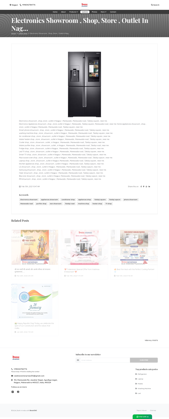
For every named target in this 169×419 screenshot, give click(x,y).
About (63, 12)
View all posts (151, 340)
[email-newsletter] (105, 360)
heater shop (97, 204)
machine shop (83, 204)
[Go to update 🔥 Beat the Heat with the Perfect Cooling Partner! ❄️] (134, 254)
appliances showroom (49, 200)
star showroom (55, 204)
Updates (85, 12)
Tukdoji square (100, 200)
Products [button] (73, 12)
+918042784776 (27, 5)
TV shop (109, 204)
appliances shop (84, 200)
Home (55, 12)
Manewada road (26, 204)
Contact (113, 12)
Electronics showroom (28, 200)
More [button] (103, 12)
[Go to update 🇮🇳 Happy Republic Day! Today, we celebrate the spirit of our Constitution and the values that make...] (34, 309)
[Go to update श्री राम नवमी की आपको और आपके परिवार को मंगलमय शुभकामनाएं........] (34, 254)
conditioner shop (68, 200)
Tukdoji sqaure (114, 200)
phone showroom (130, 200)
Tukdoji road (69, 204)
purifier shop (41, 204)
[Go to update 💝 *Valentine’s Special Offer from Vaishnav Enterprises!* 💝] (84, 254)
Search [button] (155, 5)
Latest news (23, 33)
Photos (94, 12)
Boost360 (33, 410)
